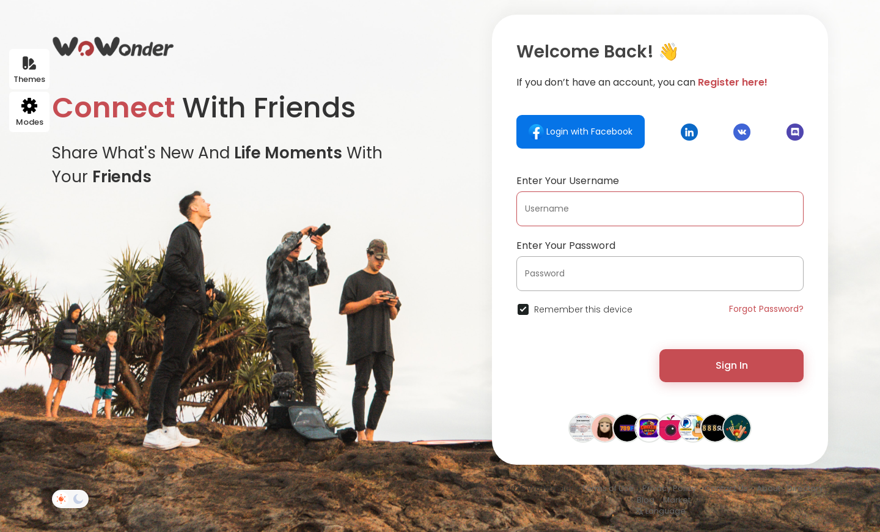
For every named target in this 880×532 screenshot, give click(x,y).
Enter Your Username (567, 181)
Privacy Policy (669, 488)
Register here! (733, 82)
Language (660, 511)
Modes (29, 113)
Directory (805, 488)
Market (677, 500)
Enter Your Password (565, 245)
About (768, 488)
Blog (645, 500)
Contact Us (726, 488)
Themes (29, 70)
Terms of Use (608, 488)
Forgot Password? (766, 309)
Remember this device (583, 309)
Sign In (732, 365)
